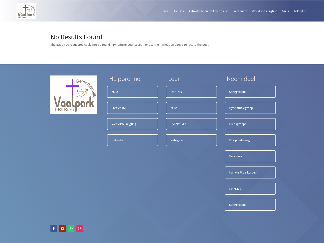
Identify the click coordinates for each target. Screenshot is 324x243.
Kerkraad (235, 188)
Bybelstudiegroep (241, 108)
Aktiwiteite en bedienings (206, 11)
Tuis (165, 11)
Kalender (300, 11)
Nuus (285, 11)
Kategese (176, 140)
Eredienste (240, 11)
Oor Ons (178, 11)
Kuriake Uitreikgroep (243, 172)
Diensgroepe (238, 124)
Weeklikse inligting (265, 11)
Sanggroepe (237, 92)
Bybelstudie (178, 124)
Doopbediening (239, 140)
